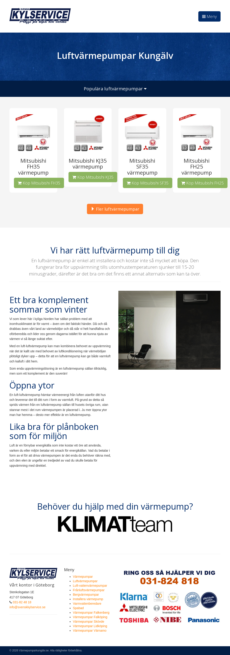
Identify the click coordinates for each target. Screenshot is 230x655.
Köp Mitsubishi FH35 (39, 183)
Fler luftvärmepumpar (115, 209)
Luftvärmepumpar (85, 581)
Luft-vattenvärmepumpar (90, 585)
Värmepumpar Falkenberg (91, 612)
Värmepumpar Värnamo (89, 630)
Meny (209, 16)
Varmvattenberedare (87, 603)
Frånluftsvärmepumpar (89, 590)
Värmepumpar (83, 576)
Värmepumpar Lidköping (90, 626)
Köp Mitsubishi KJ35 (92, 177)
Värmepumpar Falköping (90, 617)
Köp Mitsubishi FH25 (202, 183)
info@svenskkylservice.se (27, 607)
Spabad (78, 608)
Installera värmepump (88, 599)
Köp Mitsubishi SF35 (147, 183)
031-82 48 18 (22, 602)
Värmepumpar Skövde (88, 621)
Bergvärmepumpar (86, 594)
